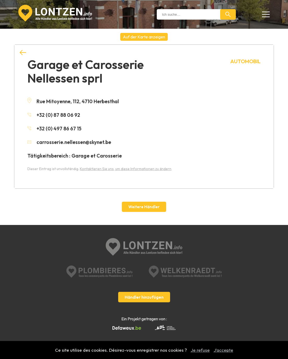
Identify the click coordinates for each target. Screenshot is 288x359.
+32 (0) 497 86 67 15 (54, 128)
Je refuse (200, 350)
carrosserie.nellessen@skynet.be (69, 142)
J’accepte (223, 350)
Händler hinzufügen (144, 297)
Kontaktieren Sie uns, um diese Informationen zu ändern (125, 168)
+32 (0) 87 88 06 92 (53, 115)
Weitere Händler (144, 206)
